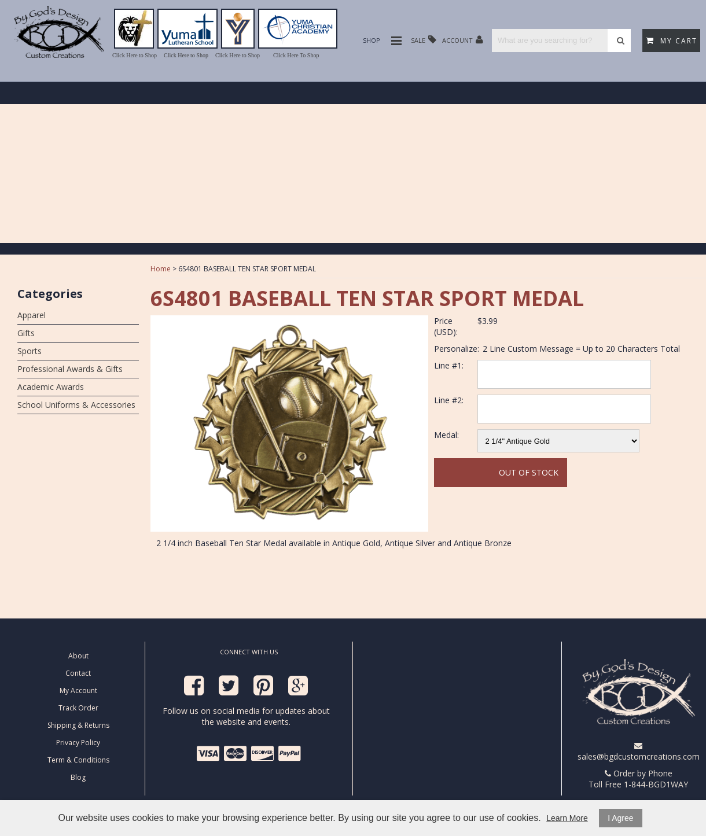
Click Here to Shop (134, 55)
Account (462, 40)
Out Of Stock (528, 472)
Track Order (78, 708)
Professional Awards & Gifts (70, 368)
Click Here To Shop (296, 55)
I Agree (620, 818)
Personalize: (456, 348)
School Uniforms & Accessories (76, 404)
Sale (423, 40)
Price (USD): (446, 326)
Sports (29, 350)
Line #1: (449, 365)
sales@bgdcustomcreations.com (639, 752)
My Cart (671, 41)
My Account (78, 690)
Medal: (446, 434)
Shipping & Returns (78, 725)
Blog (78, 777)
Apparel (31, 315)
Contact (78, 673)
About (78, 656)
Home (160, 269)
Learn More (567, 818)
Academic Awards (50, 386)
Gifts (26, 332)
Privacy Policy (78, 742)
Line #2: (449, 400)
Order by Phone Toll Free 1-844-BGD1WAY (638, 779)
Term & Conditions (78, 760)
